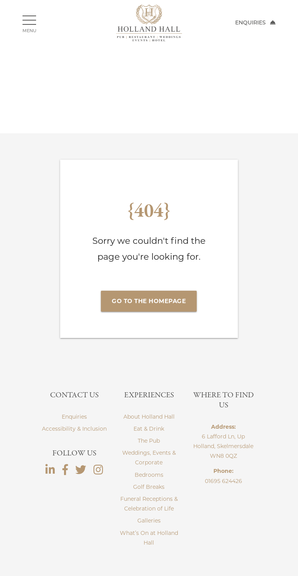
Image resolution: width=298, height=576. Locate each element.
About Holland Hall (149, 416)
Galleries (149, 520)
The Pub (149, 440)
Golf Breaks (149, 486)
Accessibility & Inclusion (74, 428)
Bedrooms (149, 474)
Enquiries (255, 22)
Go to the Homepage (149, 301)
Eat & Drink (148, 428)
